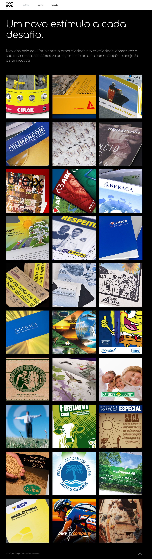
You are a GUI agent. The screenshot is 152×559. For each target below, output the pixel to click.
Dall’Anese (22, 366)
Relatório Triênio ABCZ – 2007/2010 (120, 232)
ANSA (63, 272)
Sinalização (131, 189)
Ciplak (17, 84)
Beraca (111, 178)
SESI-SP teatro (119, 131)
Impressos (24, 94)
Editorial (60, 94)
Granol (18, 461)
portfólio (26, 5)
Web (20, 283)
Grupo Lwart (118, 84)
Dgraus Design (15, 554)
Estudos (67, 343)
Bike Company (73, 508)
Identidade (21, 154)
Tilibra (110, 319)
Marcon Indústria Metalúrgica (24, 138)
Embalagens (15, 94)
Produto (31, 94)
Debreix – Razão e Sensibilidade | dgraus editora (26, 191)
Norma (65, 366)
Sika (61, 84)
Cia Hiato (21, 272)
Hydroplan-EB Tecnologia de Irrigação (119, 467)
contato (55, 5)
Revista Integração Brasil (69, 326)
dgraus (40, 5)
